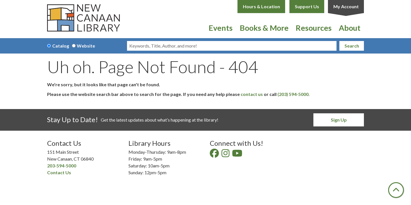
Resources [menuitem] (314, 27)
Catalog (60, 45)
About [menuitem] (349, 27)
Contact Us (59, 172)
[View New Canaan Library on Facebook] (215, 154)
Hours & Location (261, 6)
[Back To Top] (396, 190)
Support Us (307, 6)
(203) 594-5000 (293, 94)
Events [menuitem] (221, 27)
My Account (346, 6)
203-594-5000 (61, 165)
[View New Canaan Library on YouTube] (237, 154)
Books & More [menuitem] (264, 27)
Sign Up (339, 119)
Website (86, 45)
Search (351, 45)
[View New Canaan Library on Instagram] (225, 154)
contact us (252, 94)
